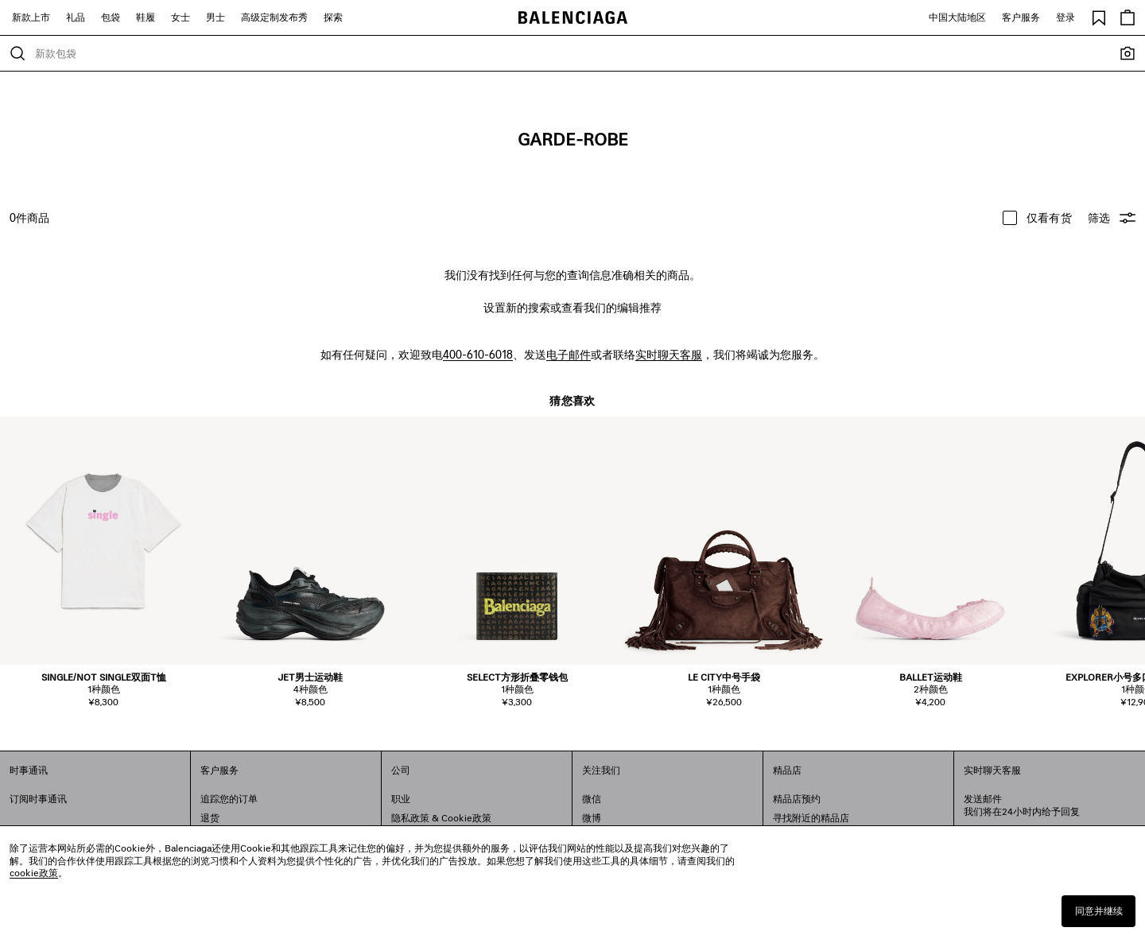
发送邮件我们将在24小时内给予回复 (1022, 805)
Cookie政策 (466, 818)
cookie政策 (34, 873)
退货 (209, 818)
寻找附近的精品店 (811, 818)
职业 (400, 799)
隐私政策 (410, 818)
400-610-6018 (478, 354)
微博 (591, 818)
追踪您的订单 (229, 799)
